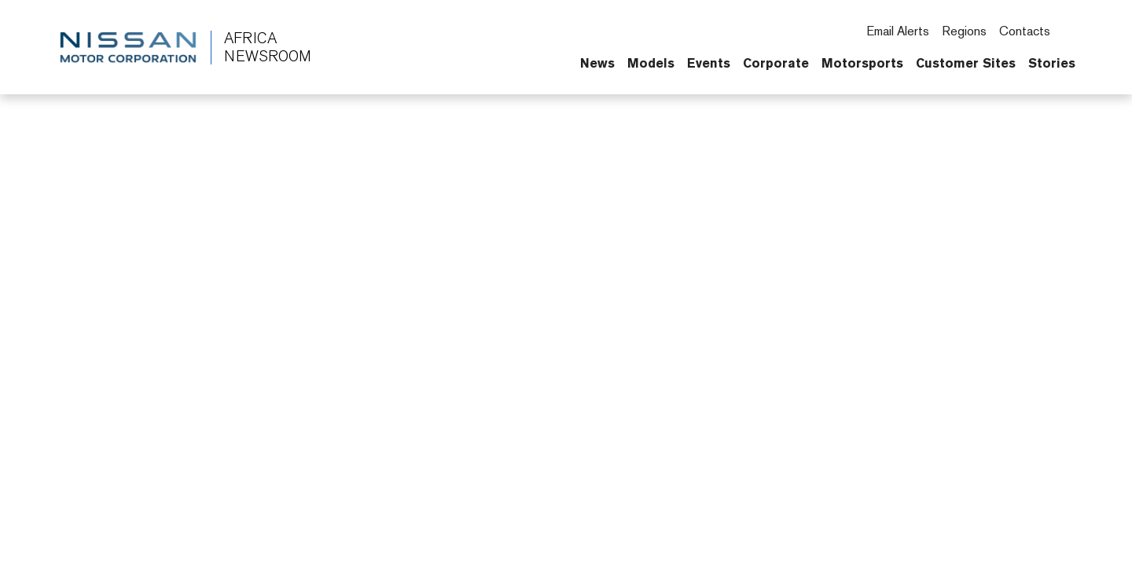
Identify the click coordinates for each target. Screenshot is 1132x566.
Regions (964, 31)
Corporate (776, 63)
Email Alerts (897, 31)
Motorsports (862, 63)
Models (650, 63)
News (597, 63)
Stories (1051, 63)
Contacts (1024, 31)
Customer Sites (966, 63)
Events (708, 63)
